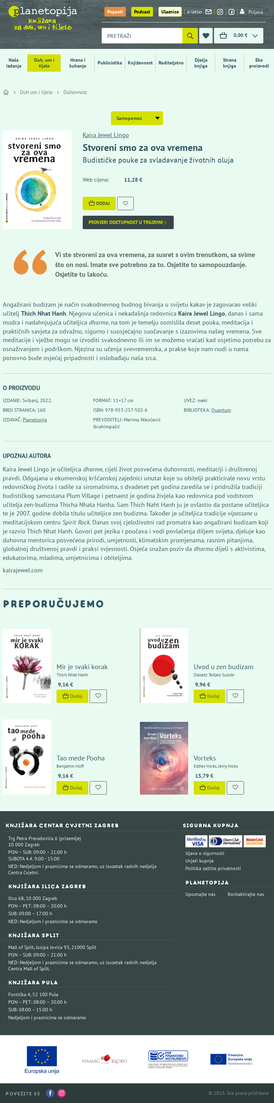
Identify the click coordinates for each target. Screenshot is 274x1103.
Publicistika (110, 63)
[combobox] (142, 35)
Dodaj (99, 203)
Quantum (221, 410)
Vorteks (205, 758)
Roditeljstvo (171, 63)
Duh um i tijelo (36, 92)
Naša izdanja (13, 63)
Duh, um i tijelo (44, 63)
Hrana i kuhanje (77, 63)
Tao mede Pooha (81, 758)
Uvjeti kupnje (199, 861)
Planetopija (35, 420)
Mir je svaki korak (82, 666)
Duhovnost (75, 92)
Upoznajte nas (200, 894)
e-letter (199, 12)
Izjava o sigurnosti (204, 853)
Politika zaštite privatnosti (213, 868)
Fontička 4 (19, 994)
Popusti (115, 12)
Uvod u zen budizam (223, 666)
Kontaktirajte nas (246, 894)
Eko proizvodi (259, 63)
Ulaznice (170, 12)
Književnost (140, 63)
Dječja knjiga (200, 63)
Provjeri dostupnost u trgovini (128, 222)
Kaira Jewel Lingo (106, 135)
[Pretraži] (190, 35)
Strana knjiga (229, 63)
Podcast (142, 12)
